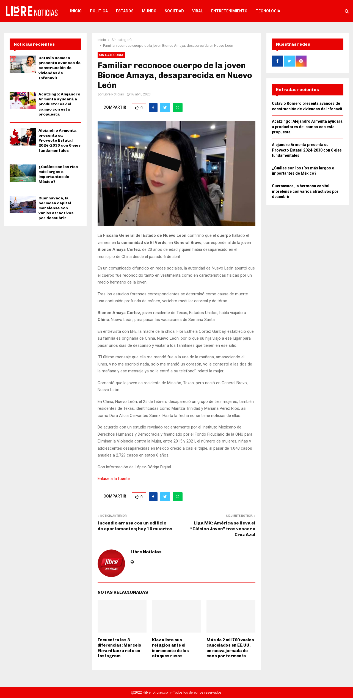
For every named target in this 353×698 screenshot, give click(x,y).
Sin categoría (111, 55)
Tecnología (268, 11)
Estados (125, 11)
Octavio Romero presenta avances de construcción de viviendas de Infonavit (59, 68)
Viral (197, 11)
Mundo (149, 11)
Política (99, 11)
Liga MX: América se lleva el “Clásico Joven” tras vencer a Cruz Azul (222, 528)
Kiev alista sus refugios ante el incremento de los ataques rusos (170, 648)
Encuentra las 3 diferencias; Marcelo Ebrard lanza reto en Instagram (119, 648)
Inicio (76, 11)
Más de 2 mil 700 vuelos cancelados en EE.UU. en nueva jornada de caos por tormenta (230, 648)
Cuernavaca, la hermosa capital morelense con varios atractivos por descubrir (55, 208)
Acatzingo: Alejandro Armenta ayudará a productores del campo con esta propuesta (59, 104)
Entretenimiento (229, 11)
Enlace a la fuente (114, 478)
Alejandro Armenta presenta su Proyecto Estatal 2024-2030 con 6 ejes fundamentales (59, 140)
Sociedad (174, 11)
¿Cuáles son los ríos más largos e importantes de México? (58, 174)
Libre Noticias (113, 94)
